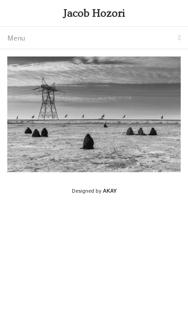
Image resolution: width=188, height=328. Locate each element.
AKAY (110, 190)
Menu (94, 37)
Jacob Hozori (94, 13)
